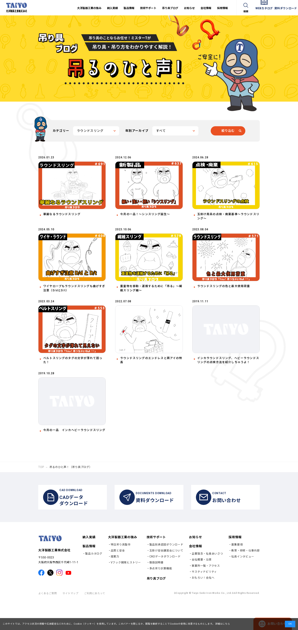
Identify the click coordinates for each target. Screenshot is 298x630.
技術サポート (156, 566)
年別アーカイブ (136, 131)
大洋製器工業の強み (122, 566)
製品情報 (88, 575)
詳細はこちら (222, 623)
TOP (41, 492)
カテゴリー (61, 131)
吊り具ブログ (156, 607)
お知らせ (195, 566)
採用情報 (235, 566)
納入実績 (88, 566)
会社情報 (195, 575)
